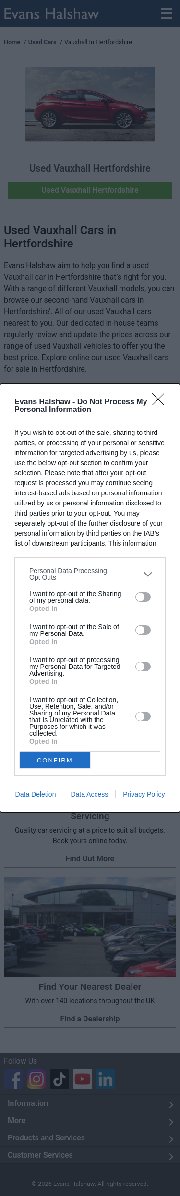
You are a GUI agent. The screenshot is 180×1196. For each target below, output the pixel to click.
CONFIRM (55, 760)
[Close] (161, 402)
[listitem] (90, 574)
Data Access (89, 794)
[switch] (143, 597)
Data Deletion (35, 794)
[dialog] (90, 598)
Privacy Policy (144, 794)
